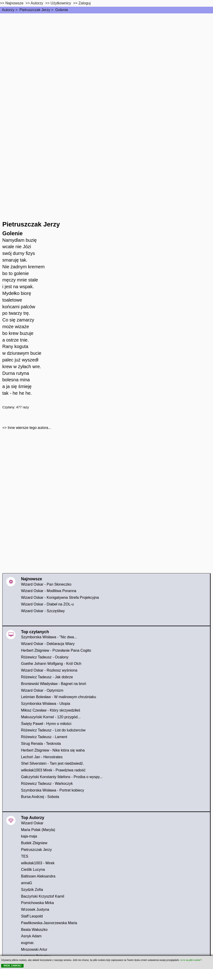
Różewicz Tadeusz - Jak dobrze (47, 677)
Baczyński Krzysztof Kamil (42, 896)
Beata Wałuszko (34, 930)
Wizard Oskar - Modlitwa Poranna (48, 591)
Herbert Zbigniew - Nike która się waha (53, 750)
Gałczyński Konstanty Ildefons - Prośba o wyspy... (62, 777)
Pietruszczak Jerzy (34, 10)
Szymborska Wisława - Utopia (45, 704)
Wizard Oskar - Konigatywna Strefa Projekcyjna (60, 597)
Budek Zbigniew (34, 843)
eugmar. (27, 943)
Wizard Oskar (32, 823)
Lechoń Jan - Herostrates (42, 757)
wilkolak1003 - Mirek (38, 863)
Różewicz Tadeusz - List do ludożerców (53, 730)
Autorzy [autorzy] (37, 3)
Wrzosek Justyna (35, 909)
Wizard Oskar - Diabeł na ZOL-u (47, 604)
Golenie (61, 10)
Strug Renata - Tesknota (41, 744)
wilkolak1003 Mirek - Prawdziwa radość (53, 770)
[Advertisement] (106, 48)
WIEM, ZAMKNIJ (12, 965)
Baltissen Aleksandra (38, 876)
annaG (26, 883)
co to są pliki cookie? (190, 960)
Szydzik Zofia (32, 890)
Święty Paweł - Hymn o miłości (46, 724)
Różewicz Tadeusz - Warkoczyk (47, 784)
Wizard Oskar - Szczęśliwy (43, 611)
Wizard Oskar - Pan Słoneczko (46, 584)
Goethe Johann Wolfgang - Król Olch (51, 664)
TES (24, 856)
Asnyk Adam (31, 936)
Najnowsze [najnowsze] (14, 3)
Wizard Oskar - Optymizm (42, 690)
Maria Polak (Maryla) (38, 830)
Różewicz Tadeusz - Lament (44, 737)
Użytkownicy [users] (61, 3)
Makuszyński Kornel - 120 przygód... (51, 717)
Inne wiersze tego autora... (29, 428)
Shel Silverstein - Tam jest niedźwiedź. (52, 763)
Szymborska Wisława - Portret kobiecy (52, 790)
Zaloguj (85, 3)
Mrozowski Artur (34, 949)
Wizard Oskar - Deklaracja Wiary (48, 644)
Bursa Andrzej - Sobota (40, 797)
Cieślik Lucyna (33, 869)
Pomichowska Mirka (37, 903)
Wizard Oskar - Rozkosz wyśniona (49, 670)
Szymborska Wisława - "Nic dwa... (49, 637)
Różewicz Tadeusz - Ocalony (44, 657)
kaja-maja (29, 836)
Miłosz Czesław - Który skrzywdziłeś (50, 710)
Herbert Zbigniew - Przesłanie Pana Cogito (56, 650)
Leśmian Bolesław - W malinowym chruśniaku (58, 697)
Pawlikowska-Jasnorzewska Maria (49, 923)
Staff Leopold (32, 916)
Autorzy (8, 10)
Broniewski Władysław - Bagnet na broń (53, 684)
